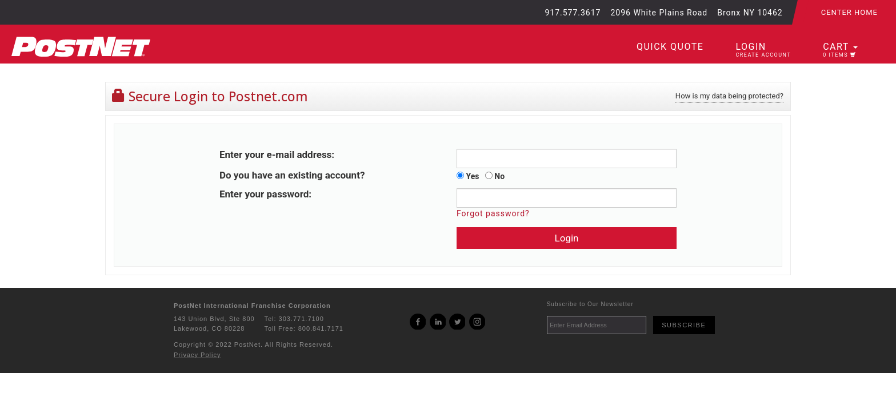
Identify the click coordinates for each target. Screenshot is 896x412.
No (495, 176)
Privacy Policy (197, 354)
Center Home (849, 12)
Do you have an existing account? (292, 175)
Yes (468, 176)
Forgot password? (493, 213)
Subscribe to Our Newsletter (590, 304)
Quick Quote (670, 46)
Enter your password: (265, 194)
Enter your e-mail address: (276, 154)
